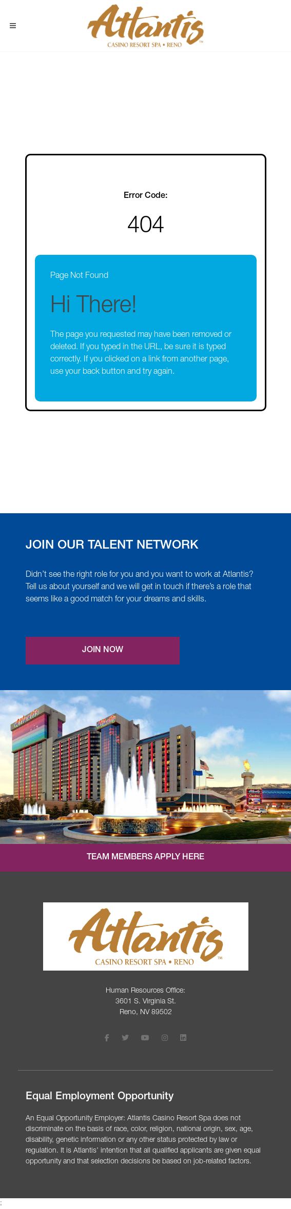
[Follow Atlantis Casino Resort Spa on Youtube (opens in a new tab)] (145, 1039)
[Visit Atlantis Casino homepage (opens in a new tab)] (145, 25)
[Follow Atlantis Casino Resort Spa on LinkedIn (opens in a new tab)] (183, 1039)
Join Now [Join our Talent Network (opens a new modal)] (102, 651)
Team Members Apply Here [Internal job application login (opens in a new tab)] (145, 858)
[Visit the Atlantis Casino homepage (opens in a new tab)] (145, 936)
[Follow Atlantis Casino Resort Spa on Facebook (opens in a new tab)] (107, 1039)
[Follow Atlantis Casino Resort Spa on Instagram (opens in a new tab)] (165, 1039)
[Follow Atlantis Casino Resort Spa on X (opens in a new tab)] (125, 1039)
